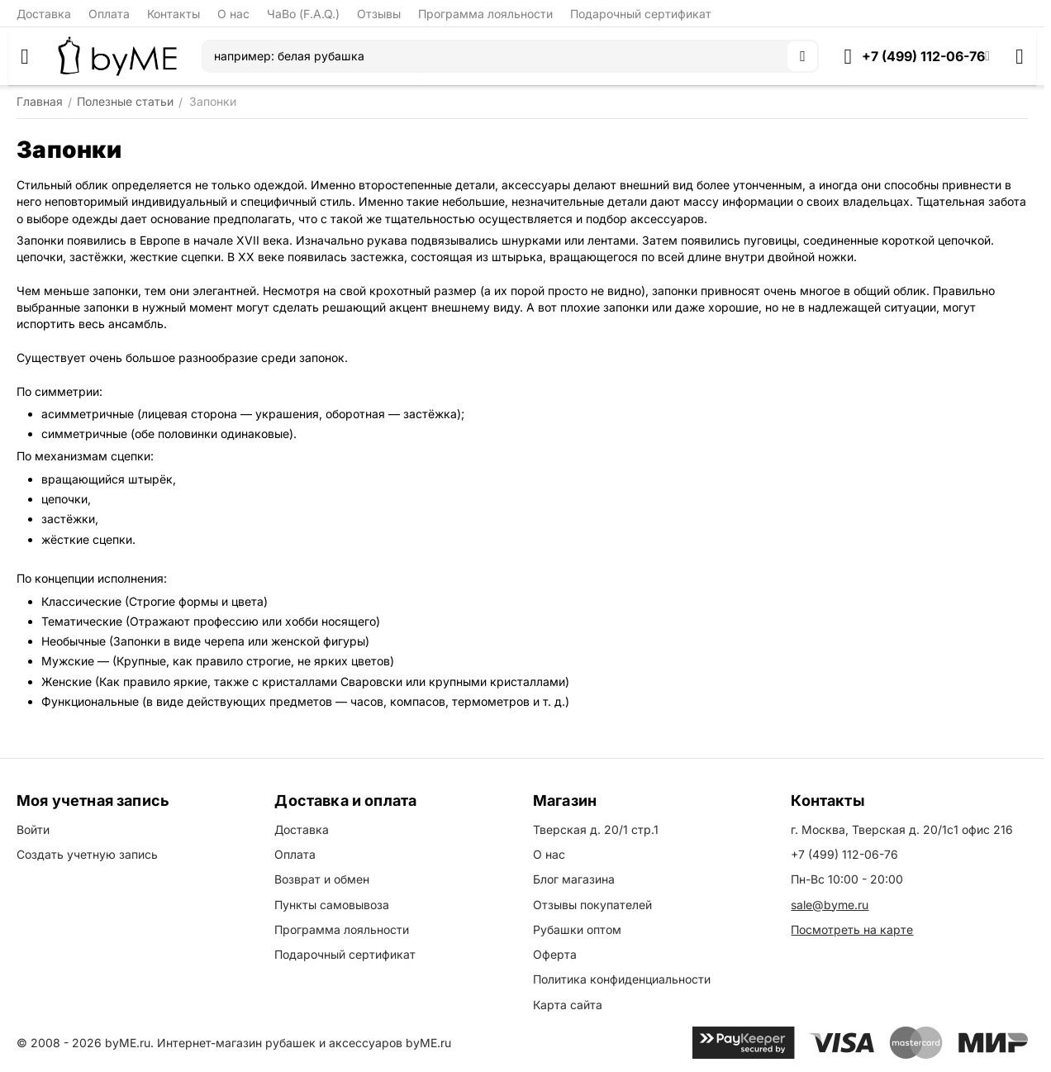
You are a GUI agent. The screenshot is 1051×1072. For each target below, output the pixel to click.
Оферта (555, 954)
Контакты (173, 14)
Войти (33, 829)
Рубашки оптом (577, 929)
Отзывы (379, 14)
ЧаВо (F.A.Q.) (303, 14)
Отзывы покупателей (592, 905)
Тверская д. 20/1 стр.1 (596, 829)
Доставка (44, 14)
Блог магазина (574, 879)
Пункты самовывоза (331, 905)
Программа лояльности (485, 14)
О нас (233, 14)
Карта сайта (567, 1005)
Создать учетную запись (87, 854)
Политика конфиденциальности (622, 979)
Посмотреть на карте (852, 929)
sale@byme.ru (829, 905)
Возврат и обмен (321, 879)
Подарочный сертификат (640, 14)
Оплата (109, 14)
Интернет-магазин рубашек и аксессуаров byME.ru (304, 1043)
